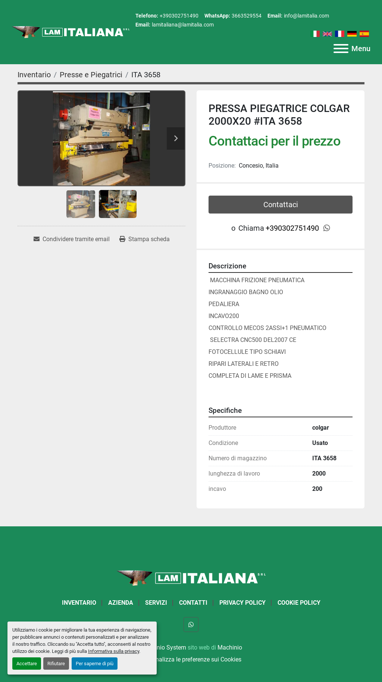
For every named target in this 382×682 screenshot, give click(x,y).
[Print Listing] (145, 239)
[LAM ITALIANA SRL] (191, 577)
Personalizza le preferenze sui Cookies (191, 659)
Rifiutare (56, 663)
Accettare (26, 663)
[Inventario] (34, 74)
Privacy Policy (242, 602)
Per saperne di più (94, 663)
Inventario (79, 602)
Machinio (229, 647)
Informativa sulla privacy (113, 651)
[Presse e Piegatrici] (91, 74)
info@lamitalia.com (306, 16)
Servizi (156, 602)
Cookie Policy (299, 602)
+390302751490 (179, 16)
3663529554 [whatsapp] (247, 16)
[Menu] (341, 48)
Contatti (193, 602)
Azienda (120, 602)
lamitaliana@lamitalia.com (183, 25)
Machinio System (163, 647)
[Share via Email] (72, 239)
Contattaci (280, 204)
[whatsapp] (326, 228)
